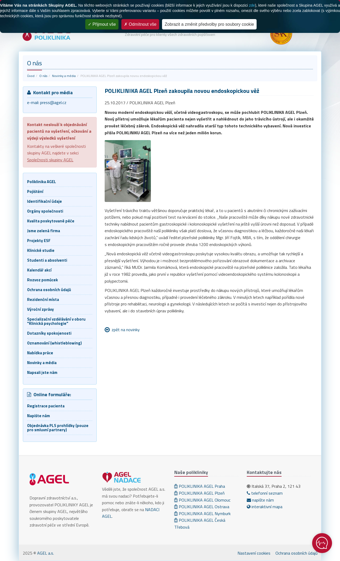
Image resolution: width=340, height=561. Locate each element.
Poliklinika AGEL (41, 182)
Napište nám (38, 416)
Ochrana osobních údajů (49, 290)
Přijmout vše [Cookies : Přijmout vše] (102, 24)
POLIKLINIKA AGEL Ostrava (201, 506)
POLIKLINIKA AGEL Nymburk (202, 513)
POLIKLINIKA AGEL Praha (199, 486)
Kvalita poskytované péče (50, 221)
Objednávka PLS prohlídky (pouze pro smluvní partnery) (57, 427)
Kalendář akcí (39, 270)
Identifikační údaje (44, 201)
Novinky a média (64, 75)
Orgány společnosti (45, 211)
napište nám (260, 500)
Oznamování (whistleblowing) (54, 343)
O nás (43, 75)
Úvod (31, 75)
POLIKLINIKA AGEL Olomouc (202, 500)
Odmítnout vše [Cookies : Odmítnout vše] (140, 24)
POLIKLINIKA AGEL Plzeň (199, 493)
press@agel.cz (53, 102)
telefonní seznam (265, 493)
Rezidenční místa (43, 299)
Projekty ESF (38, 241)
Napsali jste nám (42, 372)
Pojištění (35, 191)
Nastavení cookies (253, 553)
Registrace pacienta (46, 406)
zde (252, 5)
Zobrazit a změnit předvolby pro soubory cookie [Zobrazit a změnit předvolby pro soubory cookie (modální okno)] (209, 24)
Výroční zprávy (40, 309)
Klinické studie (40, 250)
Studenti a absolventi (47, 260)
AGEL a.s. (45, 553)
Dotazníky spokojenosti (49, 333)
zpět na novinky (126, 329)
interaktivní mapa (264, 506)
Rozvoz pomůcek (42, 280)
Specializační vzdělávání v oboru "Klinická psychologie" (56, 321)
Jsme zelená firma (43, 231)
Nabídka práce (40, 353)
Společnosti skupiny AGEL (50, 160)
